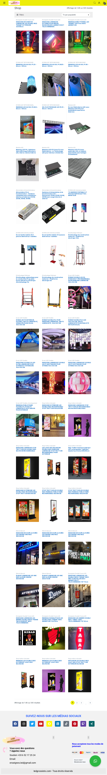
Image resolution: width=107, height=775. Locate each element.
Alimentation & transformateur (25, 190)
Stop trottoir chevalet (48, 403)
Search (94, 3)
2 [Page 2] (76, 703)
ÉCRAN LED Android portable (77, 190)
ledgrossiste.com (42, 771)
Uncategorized (32, 403)
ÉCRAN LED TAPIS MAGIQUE (24, 62)
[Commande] (75, 15)
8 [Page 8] (90, 703)
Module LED (72, 105)
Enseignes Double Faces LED (25, 20)
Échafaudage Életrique (75, 233)
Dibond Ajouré (20, 531)
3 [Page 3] (81, 703)
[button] (53, 737)
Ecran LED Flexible (73, 275)
